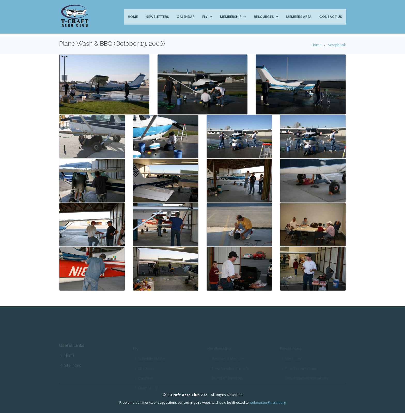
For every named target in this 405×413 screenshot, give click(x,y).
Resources (264, 16)
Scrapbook (337, 44)
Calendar (185, 16)
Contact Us (330, 16)
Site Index (72, 369)
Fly (205, 16)
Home (133, 16)
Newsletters (157, 16)
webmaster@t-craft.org (268, 402)
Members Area (298, 16)
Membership (231, 16)
